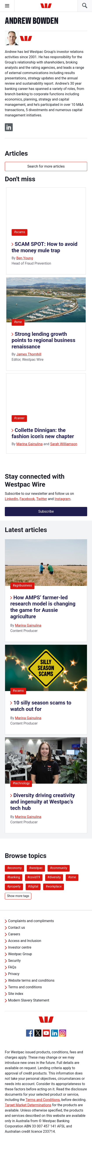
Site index (15, 994)
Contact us (16, 927)
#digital (33, 886)
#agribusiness (22, 585)
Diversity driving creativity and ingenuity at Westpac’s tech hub (42, 801)
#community (58, 868)
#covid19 (33, 877)
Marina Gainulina (29, 444)
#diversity (54, 877)
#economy (14, 868)
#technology (21, 783)
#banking (13, 877)
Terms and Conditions (43, 1100)
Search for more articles (46, 166)
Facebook (27, 499)
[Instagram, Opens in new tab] (62, 1035)
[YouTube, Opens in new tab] (46, 1033)
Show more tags (18, 896)
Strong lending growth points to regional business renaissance (43, 340)
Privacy (13, 974)
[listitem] (46, 590)
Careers (14, 934)
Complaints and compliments (31, 921)
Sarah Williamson (63, 444)
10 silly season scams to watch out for (40, 706)
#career (19, 418)
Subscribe (46, 511)
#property (14, 886)
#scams (19, 232)
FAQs (12, 967)
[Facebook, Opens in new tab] (29, 1033)
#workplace (54, 886)
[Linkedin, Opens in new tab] (54, 1033)
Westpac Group (20, 954)
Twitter (41, 499)
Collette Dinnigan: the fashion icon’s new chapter (43, 433)
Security (14, 961)
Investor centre (19, 947)
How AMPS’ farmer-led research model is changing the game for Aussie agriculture (42, 607)
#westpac (35, 868)
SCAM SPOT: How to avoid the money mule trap (45, 247)
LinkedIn (11, 499)
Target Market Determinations (28, 1105)
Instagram (62, 499)
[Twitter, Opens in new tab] (38, 1033)
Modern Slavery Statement (28, 1000)
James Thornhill (28, 354)
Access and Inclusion (24, 941)
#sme (18, 322)
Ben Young (24, 258)
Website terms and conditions (31, 980)
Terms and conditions (25, 987)
